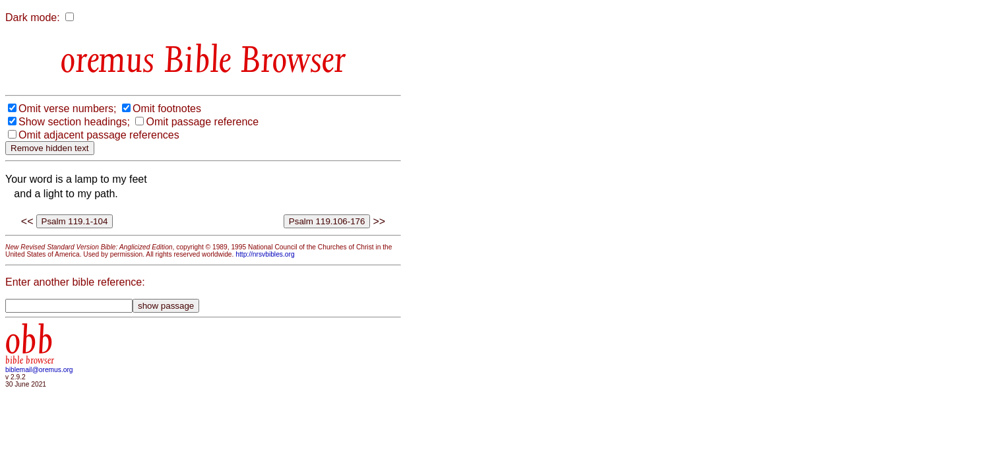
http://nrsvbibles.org (264, 254)
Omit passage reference (202, 121)
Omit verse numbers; (67, 108)
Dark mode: (32, 17)
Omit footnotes (167, 108)
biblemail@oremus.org (39, 369)
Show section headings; (74, 121)
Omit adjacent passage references (98, 135)
